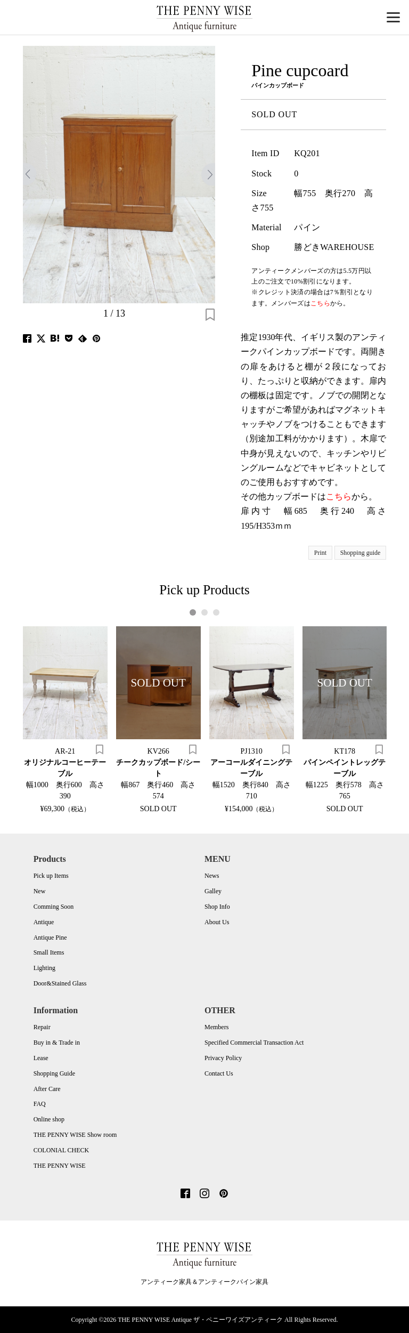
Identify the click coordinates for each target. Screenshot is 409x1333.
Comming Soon (54, 906)
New (40, 891)
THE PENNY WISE (60, 1165)
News (211, 875)
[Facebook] (185, 1194)
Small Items (49, 952)
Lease (41, 1058)
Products (50, 858)
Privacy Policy (223, 1058)
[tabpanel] (65, 719)
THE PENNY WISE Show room (75, 1134)
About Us (216, 922)
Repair (42, 1027)
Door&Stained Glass (60, 983)
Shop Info (217, 906)
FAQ (40, 1104)
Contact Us (218, 1073)
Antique (44, 922)
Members (216, 1027)
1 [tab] (193, 612)
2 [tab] (205, 612)
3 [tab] (216, 612)
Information (56, 1010)
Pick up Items (51, 875)
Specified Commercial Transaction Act (254, 1042)
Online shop (49, 1119)
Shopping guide (360, 552)
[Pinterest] (223, 1194)
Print (320, 552)
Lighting (44, 968)
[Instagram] (204, 1194)
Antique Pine (50, 937)
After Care (47, 1089)
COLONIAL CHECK (61, 1150)
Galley (213, 891)
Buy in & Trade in (57, 1042)
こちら (338, 496)
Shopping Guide (54, 1073)
